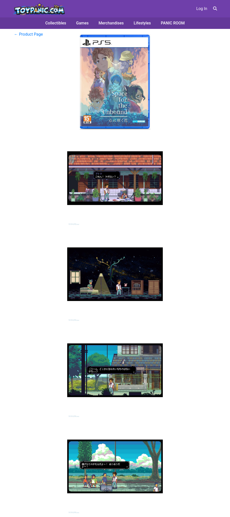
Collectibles (55, 23)
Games (82, 23)
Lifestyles (142, 23)
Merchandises (111, 23)
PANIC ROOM (173, 23)
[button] (215, 8)
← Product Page (28, 34)
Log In (201, 8)
